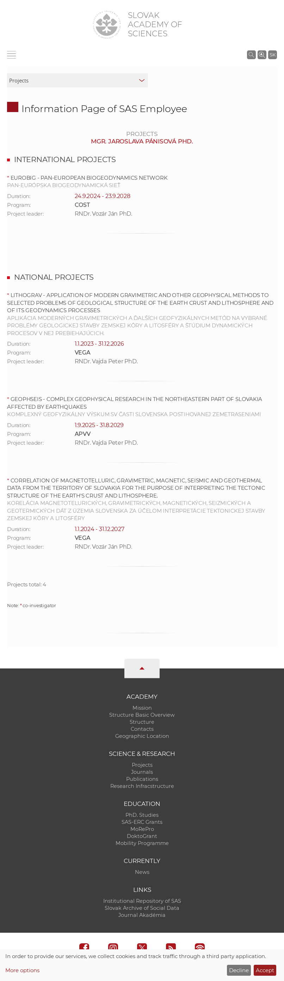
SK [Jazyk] (273, 54)
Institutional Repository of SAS (142, 901)
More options (22, 970)
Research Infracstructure (142, 786)
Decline (239, 970)
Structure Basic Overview (142, 715)
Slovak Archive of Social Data (142, 908)
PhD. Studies (142, 815)
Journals (142, 772)
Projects (142, 765)
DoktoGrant (142, 836)
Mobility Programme (142, 843)
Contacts (142, 729)
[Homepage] (107, 25)
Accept (265, 970)
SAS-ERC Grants (142, 822)
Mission (142, 708)
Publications (142, 779)
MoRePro (142, 829)
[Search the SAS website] (251, 54)
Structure (142, 722)
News (142, 872)
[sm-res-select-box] (77, 80)
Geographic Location (142, 736)
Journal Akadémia (142, 915)
